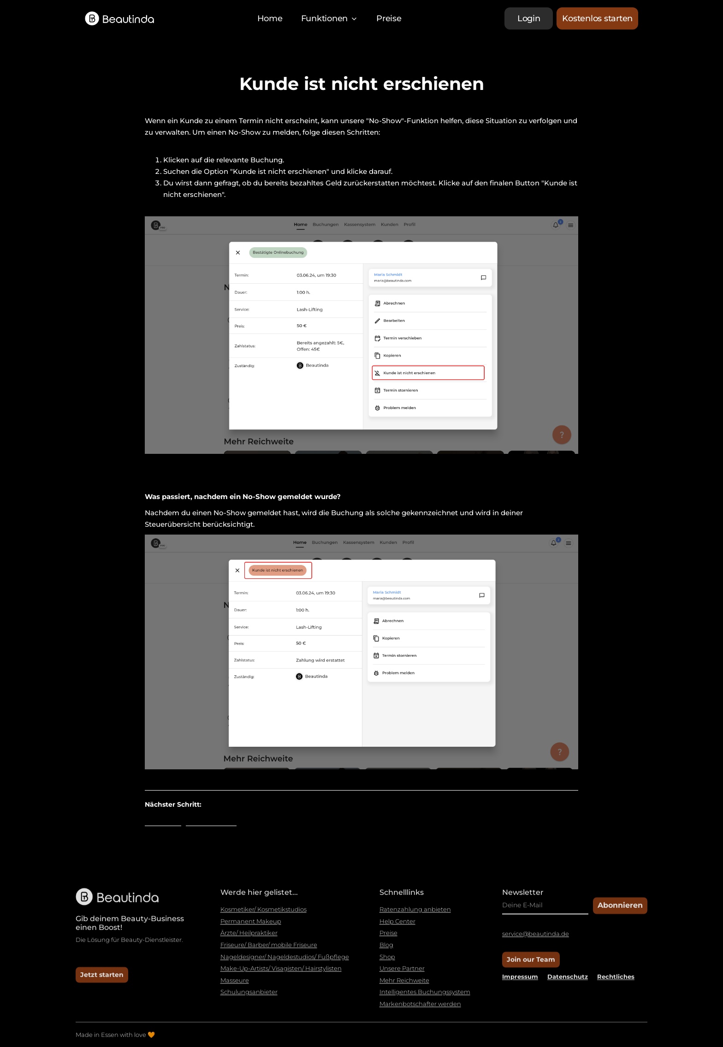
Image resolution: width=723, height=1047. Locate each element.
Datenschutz (567, 980)
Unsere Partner (402, 972)
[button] (330, 18)
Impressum (520, 980)
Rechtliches (615, 980)
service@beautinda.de (535, 937)
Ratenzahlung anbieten (415, 913)
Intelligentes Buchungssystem (424, 996)
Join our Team (531, 963)
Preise (389, 18)
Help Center (397, 925)
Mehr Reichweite (404, 984)
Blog (386, 948)
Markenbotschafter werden (420, 1007)
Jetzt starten (102, 978)
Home (270, 18)
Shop (387, 960)
